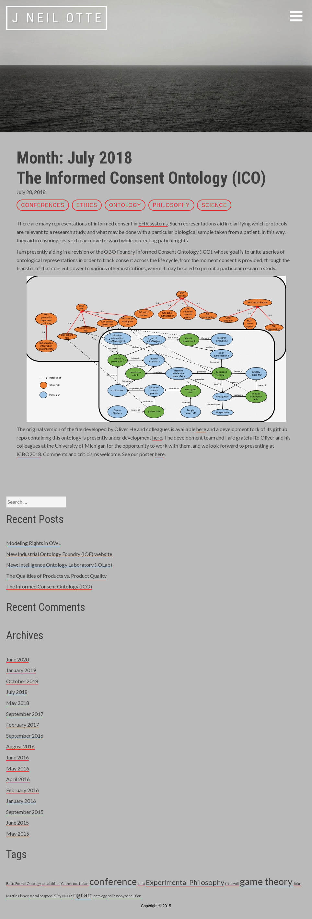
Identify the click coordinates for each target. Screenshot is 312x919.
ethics (87, 205)
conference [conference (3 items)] (113, 881)
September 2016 (24, 735)
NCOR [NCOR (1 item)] (67, 896)
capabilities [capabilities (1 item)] (51, 883)
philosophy (171, 205)
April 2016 (18, 779)
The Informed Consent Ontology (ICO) (141, 178)
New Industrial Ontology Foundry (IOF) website (59, 554)
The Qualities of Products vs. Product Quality (56, 576)
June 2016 (17, 757)
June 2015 (17, 822)
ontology (125, 205)
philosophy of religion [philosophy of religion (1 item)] (124, 896)
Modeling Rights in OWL (33, 543)
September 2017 (24, 714)
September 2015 (24, 812)
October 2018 (22, 681)
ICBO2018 (29, 454)
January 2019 (21, 670)
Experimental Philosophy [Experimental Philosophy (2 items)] (185, 882)
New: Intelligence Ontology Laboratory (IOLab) (59, 565)
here (201, 429)
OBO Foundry (119, 251)
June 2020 (17, 659)
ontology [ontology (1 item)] (100, 896)
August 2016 (20, 746)
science (214, 205)
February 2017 (22, 724)
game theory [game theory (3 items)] (266, 881)
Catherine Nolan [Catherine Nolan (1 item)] (74, 883)
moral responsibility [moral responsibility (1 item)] (45, 896)
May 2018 (17, 703)
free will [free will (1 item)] (232, 883)
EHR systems (153, 223)
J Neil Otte (58, 18)
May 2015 (17, 833)
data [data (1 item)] (141, 883)
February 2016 (22, 790)
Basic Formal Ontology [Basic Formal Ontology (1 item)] (23, 883)
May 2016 (17, 768)
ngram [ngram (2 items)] (83, 894)
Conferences (42, 205)
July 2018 (17, 692)
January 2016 (21, 801)
